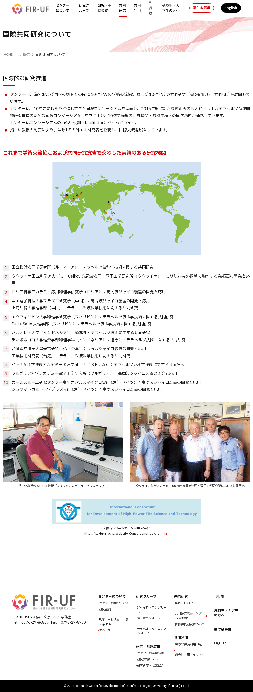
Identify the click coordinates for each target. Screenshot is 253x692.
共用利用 (137, 8)
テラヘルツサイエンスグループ (152, 631)
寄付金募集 (201, 8)
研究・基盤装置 (104, 8)
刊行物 (150, 8)
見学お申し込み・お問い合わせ (114, 622)
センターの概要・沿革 (114, 603)
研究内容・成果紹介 (151, 665)
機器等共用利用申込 (189, 644)
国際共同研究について (190, 624)
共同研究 (122, 8)
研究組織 (105, 609)
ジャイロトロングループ (152, 609)
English (231, 8)
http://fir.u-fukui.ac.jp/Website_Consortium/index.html (123, 533)
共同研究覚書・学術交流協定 (189, 615)
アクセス (105, 630)
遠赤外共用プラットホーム (192, 657)
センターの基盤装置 (151, 653)
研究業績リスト (148, 659)
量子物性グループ (149, 618)
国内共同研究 (184, 603)
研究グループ (84, 8)
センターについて (62, 8)
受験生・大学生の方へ (170, 8)
